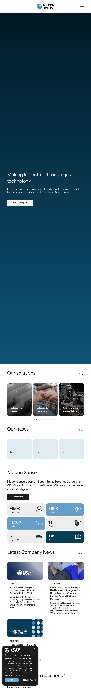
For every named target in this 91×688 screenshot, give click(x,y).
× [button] (35, 648)
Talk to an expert (20, 203)
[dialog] (20, 666)
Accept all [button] (12, 680)
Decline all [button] (28, 680)
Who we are (18, 497)
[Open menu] (82, 6)
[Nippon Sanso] (45, 6)
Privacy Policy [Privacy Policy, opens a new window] (19, 675)
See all (81, 374)
